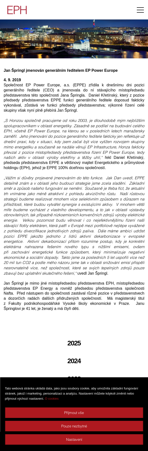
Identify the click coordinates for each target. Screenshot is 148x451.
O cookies (52, 398)
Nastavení (74, 439)
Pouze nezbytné (74, 426)
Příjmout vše (74, 412)
